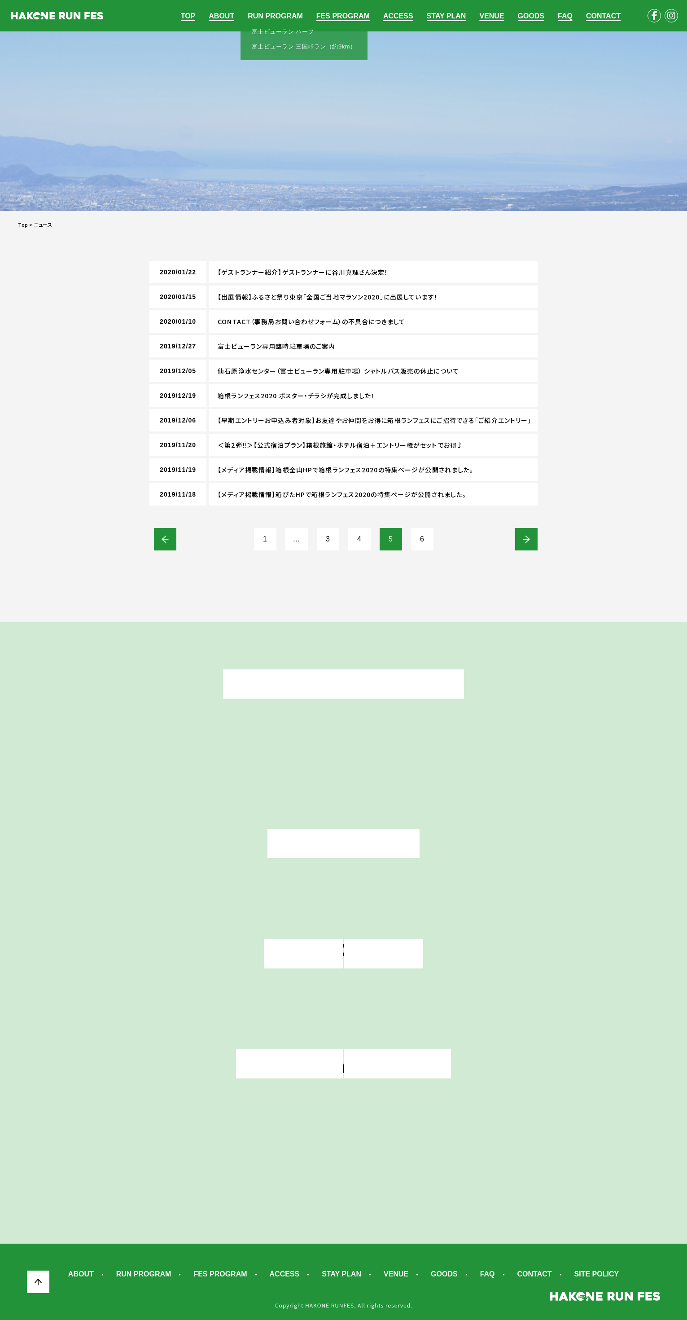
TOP (188, 16)
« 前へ (165, 539)
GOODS (531, 16)
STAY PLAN (446, 16)
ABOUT (221, 16)
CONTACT (603, 16)
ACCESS (398, 16)
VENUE (491, 16)
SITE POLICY (596, 1274)
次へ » (526, 539)
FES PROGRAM (343, 16)
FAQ (565, 16)
